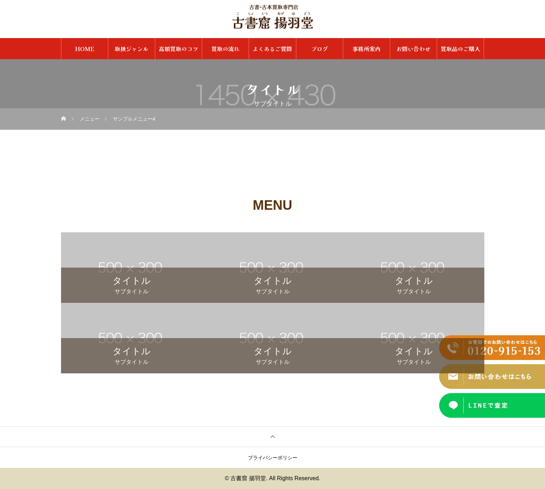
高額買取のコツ (178, 48)
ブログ (319, 48)
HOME (84, 48)
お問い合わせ (413, 48)
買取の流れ (225, 48)
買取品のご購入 (460, 48)
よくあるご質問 (272, 48)
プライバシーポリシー (272, 457)
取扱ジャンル (132, 48)
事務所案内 (366, 48)
